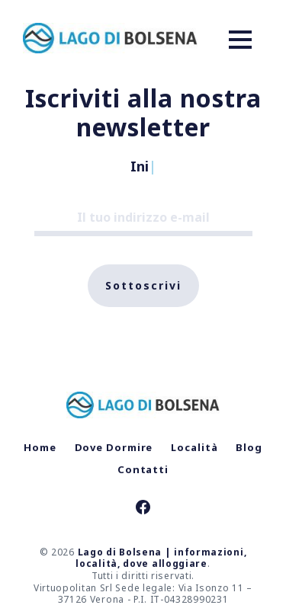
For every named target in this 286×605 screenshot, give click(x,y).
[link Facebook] (143, 509)
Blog (249, 447)
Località (194, 447)
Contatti (143, 469)
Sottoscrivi (143, 285)
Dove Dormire (114, 447)
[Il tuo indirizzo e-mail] (143, 218)
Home (40, 447)
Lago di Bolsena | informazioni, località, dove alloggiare (161, 558)
